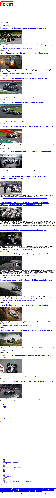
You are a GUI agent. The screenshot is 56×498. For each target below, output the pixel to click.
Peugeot (20, 488)
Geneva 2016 (31, 488)
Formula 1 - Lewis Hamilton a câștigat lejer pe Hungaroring (22, 102)
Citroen (38, 488)
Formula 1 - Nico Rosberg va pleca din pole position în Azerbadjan (25, 254)
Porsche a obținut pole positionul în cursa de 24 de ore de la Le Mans (26, 280)
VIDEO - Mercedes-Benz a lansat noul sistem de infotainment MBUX (15, 472)
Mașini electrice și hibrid (7, 18)
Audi (25, 487)
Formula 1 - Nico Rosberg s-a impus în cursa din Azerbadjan (23, 230)
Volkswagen (11, 487)
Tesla (17, 489)
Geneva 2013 (4, 489)
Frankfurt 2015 (51, 489)
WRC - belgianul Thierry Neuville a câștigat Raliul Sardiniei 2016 (25, 305)
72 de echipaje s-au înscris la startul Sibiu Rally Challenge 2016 (24, 53)
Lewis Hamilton (44, 489)
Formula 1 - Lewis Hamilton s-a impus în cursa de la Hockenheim (24, 78)
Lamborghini (12, 491)
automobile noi (32, 490)
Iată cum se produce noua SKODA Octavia (10, 462)
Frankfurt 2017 (27, 489)
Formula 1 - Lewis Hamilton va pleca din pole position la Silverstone (25, 151)
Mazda (14, 488)
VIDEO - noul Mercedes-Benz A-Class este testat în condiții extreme (15, 476)
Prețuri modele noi (6, 17)
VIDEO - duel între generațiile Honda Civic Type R (12, 467)
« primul (4, 406)
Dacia (43, 487)
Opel (16, 488)
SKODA (31, 487)
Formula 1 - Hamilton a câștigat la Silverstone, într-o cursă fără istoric (26, 126)
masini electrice (9, 488)
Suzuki (43, 490)
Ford (41, 487)
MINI (18, 488)
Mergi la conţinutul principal (5, 0)
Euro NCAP (39, 490)
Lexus (17, 490)
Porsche (39, 487)
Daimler (31, 491)
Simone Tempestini (21, 491)
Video (4, 16)
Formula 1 (46, 487)
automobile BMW (3, 490)
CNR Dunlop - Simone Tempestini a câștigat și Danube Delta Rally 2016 (27, 330)
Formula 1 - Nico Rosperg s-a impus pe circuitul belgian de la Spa (24, 28)
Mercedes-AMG (21, 489)
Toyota (36, 487)
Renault (28, 487)
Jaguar (36, 490)
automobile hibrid (25, 488)
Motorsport (15, 487)
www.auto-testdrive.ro (14, 493)
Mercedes (4, 487)
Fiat (33, 491)
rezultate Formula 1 (37, 489)
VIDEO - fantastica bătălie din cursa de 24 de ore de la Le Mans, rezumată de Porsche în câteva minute (24, 178)
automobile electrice (20, 487)
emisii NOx (27, 491)
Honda (44, 488)
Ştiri (3, 14)
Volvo (34, 487)
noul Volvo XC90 (22, 490)
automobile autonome (6, 491)
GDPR (10, 497)
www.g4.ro (6, 497)
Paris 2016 (32, 489)
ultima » (4, 419)
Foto (3, 15)
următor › (4, 418)
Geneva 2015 (14, 489)
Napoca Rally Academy (38, 491)
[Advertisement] (20, 8)
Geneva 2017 (9, 489)
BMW (7, 487)
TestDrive (35, 488)
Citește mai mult (18, 48)
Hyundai (41, 488)
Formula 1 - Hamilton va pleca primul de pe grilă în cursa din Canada (26, 381)
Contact (4, 19)
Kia (1, 489)
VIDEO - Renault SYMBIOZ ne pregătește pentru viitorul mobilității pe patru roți (17, 481)
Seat (47, 489)
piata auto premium (10, 490)
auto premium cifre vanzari (51, 488)
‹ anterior (4, 407)
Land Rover (27, 490)
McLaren (16, 491)
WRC (15, 490)
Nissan (5, 488)
